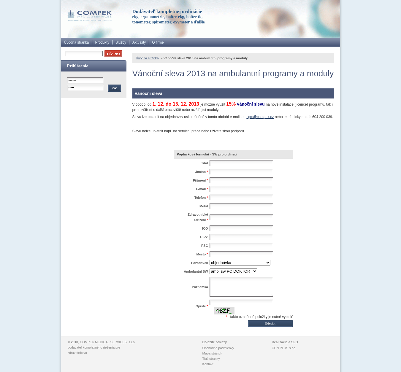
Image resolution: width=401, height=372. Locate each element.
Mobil (203, 206)
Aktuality (139, 42)
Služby (120, 42)
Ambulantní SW (196, 271)
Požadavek (199, 263)
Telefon (201, 197)
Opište (202, 306)
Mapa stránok (212, 353)
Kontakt (207, 364)
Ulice (204, 237)
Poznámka (200, 287)
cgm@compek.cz (260, 117)
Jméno (201, 172)
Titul (204, 163)
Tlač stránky (211, 358)
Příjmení (200, 180)
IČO (205, 228)
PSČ (204, 245)
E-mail (202, 189)
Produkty (102, 42)
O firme (158, 42)
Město (202, 254)
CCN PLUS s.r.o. (284, 348)
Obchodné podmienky (218, 348)
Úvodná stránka (76, 42)
